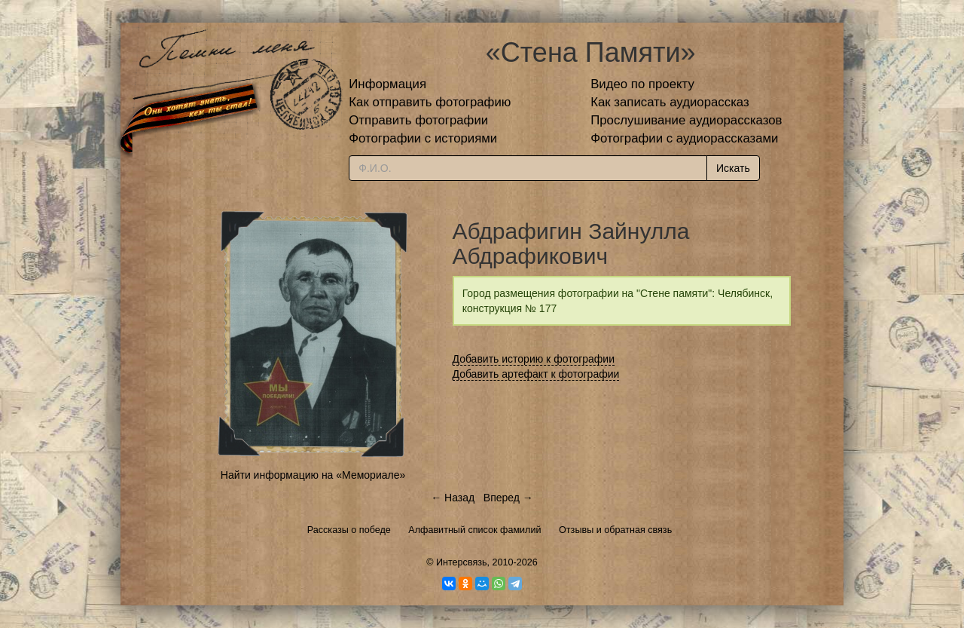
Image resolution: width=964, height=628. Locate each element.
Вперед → (508, 498)
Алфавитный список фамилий (474, 530)
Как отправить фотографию (430, 102)
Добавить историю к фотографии (534, 359)
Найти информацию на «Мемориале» (313, 475)
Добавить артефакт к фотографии (536, 374)
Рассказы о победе (349, 530)
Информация (387, 84)
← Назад (452, 498)
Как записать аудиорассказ (669, 102)
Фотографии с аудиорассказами (684, 138)
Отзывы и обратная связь (615, 530)
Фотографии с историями (423, 138)
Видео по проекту (642, 84)
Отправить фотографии (418, 120)
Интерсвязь (461, 562)
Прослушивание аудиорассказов (686, 120)
